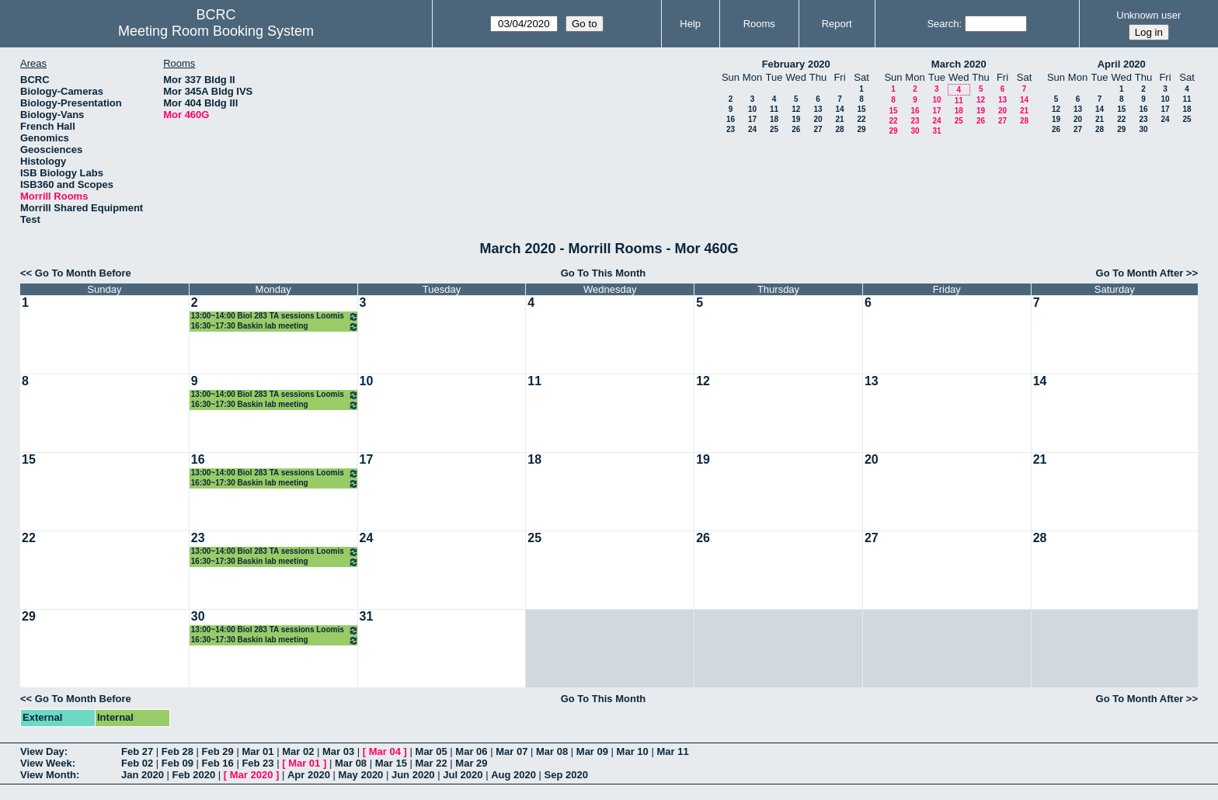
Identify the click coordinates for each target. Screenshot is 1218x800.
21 (839, 119)
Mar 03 (338, 751)
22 (861, 119)
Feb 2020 (194, 775)
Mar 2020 (251, 775)
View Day (42, 751)
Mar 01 (257, 751)
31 (936, 131)
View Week (46, 763)
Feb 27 (137, 751)
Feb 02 (137, 763)
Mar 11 (672, 751)
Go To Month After (1140, 273)
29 (861, 129)
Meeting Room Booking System (216, 31)
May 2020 (361, 775)
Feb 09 (177, 763)
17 (752, 119)
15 (861, 109)
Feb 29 (218, 751)
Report (837, 24)
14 (839, 109)
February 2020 (796, 64)
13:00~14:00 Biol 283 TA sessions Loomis (275, 316)
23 (730, 129)
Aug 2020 (513, 775)
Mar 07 (511, 751)
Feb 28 (177, 751)
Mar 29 (471, 763)
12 (796, 109)
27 (817, 129)
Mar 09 (592, 751)
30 (914, 131)
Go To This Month (603, 273)
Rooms (759, 24)
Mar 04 (385, 751)
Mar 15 (391, 763)
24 (752, 129)
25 (774, 129)
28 (839, 129)
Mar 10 (633, 751)
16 (730, 119)
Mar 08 (552, 751)
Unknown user (1148, 15)
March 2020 (959, 64)
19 (796, 119)
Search (943, 24)
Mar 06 (471, 751)
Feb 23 (257, 763)
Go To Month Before (83, 273)
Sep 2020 (566, 775)
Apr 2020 (308, 775)
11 (774, 109)
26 (796, 129)
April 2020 (1122, 64)
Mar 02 (298, 751)
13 (817, 109)
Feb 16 (218, 763)
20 (817, 119)
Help (690, 24)
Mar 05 (431, 751)
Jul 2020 (462, 775)
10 (752, 109)
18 (774, 119)
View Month (48, 775)
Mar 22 (431, 763)
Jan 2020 (142, 775)
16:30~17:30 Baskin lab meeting (275, 327)
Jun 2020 (413, 775)
